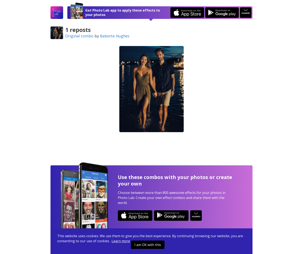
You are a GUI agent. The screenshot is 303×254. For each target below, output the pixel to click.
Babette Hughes (114, 35)
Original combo (79, 35)
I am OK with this (147, 244)
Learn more (121, 241)
